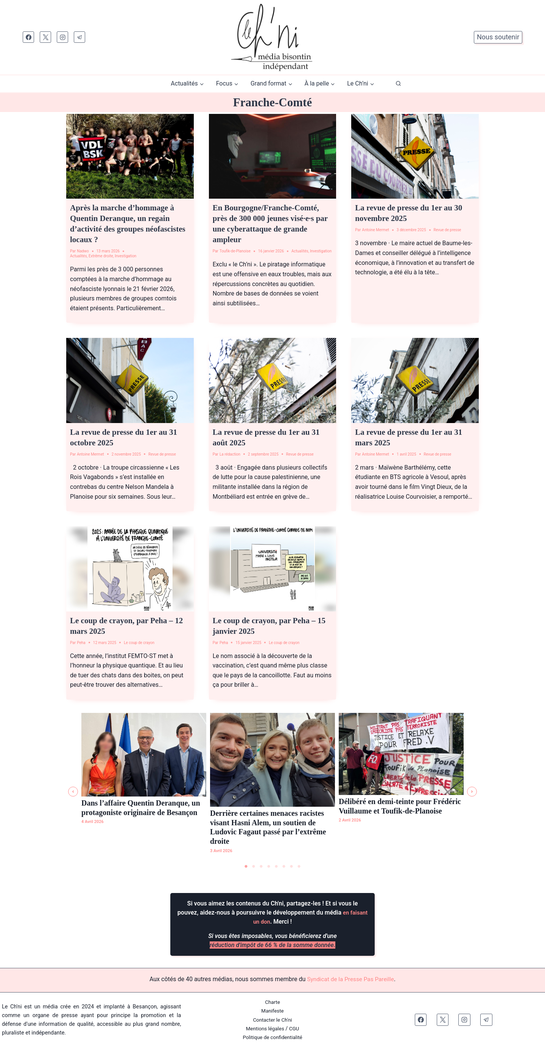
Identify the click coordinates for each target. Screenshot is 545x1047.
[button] (73, 792)
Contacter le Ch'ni (272, 1020)
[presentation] (130, 156)
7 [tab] (291, 867)
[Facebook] (28, 37)
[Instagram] (62, 37)
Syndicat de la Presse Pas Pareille (350, 979)
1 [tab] (246, 867)
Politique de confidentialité (272, 1037)
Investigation (125, 256)
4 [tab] (268, 867)
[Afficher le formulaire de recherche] (398, 84)
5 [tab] (276, 867)
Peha (81, 643)
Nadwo (83, 251)
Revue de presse (447, 230)
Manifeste (272, 1011)
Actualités (78, 256)
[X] (45, 37)
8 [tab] (299, 867)
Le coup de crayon (139, 643)
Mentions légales (264, 1028)
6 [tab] (284, 867)
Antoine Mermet (375, 230)
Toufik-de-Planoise (235, 251)
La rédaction (230, 454)
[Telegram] (79, 37)
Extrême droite (101, 256)
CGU (295, 1028)
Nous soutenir (498, 37)
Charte (273, 1002)
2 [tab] (253, 867)
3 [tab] (261, 867)
